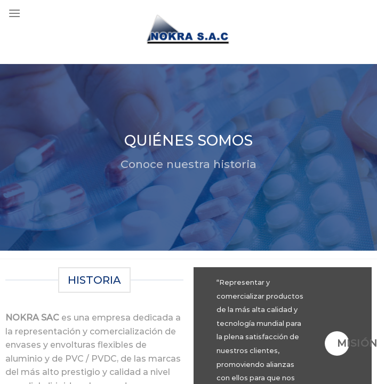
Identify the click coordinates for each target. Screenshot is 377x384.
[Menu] (14, 13)
